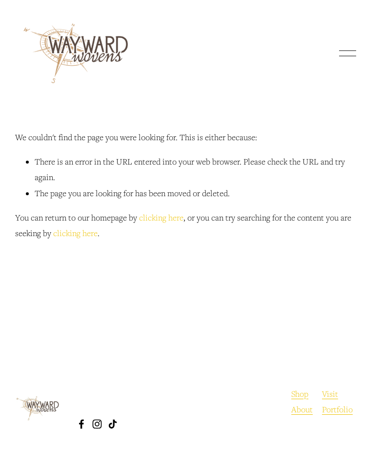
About (302, 409)
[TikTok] (113, 424)
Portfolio (337, 409)
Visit (330, 393)
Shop (299, 393)
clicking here (161, 217)
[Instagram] (97, 424)
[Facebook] (81, 424)
